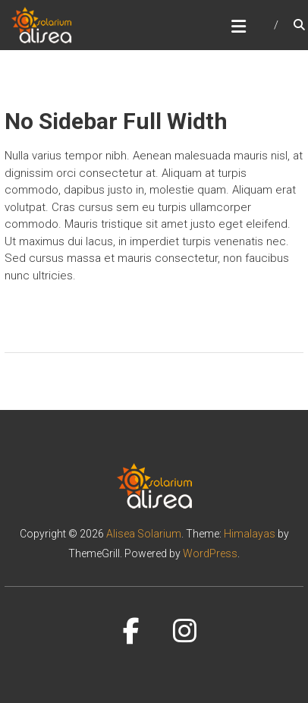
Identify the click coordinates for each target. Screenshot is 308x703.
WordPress (210, 553)
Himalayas (249, 534)
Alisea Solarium (143, 534)
